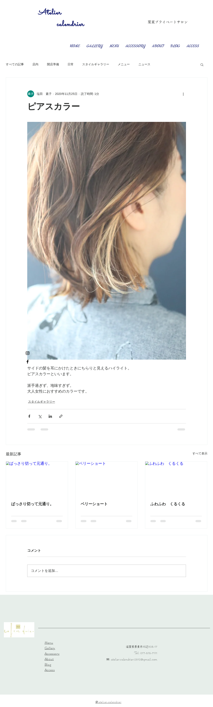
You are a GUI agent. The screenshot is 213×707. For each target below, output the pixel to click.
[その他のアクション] (183, 93)
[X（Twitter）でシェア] (40, 416)
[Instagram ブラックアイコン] (27, 353)
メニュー (124, 64)
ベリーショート (94, 504)
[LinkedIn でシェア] (50, 416)
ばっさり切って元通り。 (32, 504)
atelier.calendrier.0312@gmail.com (134, 659)
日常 (71, 64)
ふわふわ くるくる (167, 504)
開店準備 (53, 64)
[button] (202, 64)
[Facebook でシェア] (29, 416)
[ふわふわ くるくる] (176, 479)
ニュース (144, 64)
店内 (35, 64)
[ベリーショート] (106, 479)
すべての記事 (15, 64)
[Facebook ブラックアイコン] (27, 361)
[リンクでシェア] (61, 416)
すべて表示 (199, 453)
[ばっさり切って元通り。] (37, 479)
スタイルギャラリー (95, 64)
